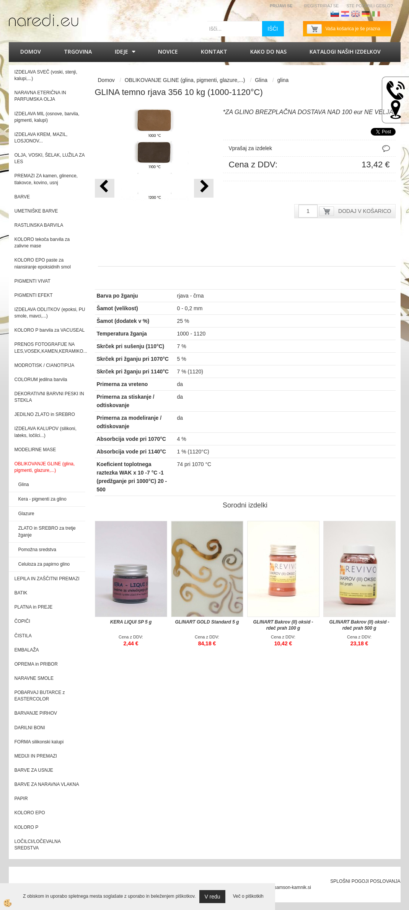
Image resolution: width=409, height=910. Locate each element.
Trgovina (78, 51)
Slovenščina (335, 14)
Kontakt (214, 51)
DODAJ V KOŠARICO (364, 211)
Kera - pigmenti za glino (42, 499)
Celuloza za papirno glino (44, 564)
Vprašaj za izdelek (250, 148)
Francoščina (386, 14)
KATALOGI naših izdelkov (345, 51)
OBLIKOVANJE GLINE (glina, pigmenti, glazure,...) (185, 80)
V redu (212, 897)
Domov (30, 51)
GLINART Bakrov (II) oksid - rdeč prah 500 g (359, 625)
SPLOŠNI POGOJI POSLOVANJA (365, 881)
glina (283, 80)
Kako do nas (268, 51)
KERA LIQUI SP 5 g (131, 622)
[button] (203, 188)
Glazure (26, 513)
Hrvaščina (345, 14)
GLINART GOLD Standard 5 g (207, 622)
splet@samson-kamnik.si (285, 887)
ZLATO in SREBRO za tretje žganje (47, 531)
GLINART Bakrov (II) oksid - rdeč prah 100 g (283, 625)
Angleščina (355, 14)
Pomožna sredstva (37, 549)
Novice (168, 51)
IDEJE (121, 51)
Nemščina (366, 14)
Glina (23, 484)
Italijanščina (376, 14)
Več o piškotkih (248, 896)
